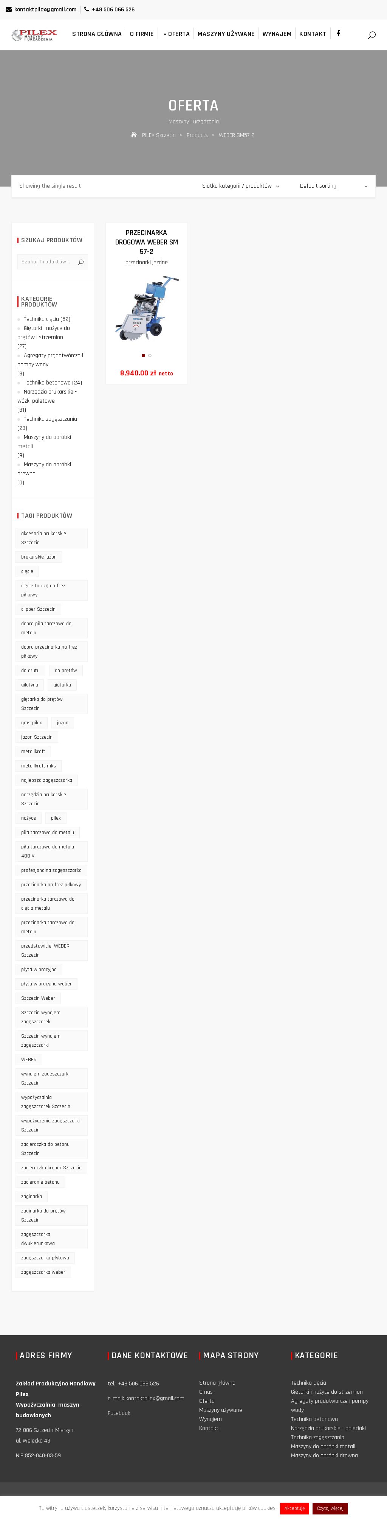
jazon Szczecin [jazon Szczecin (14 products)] (37, 737)
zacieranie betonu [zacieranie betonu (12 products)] (40, 1182)
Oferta (176, 34)
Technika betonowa (47, 383)
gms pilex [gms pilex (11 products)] (31, 722)
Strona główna (97, 34)
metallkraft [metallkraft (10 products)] (33, 751)
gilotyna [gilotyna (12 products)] (29, 685)
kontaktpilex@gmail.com (41, 10)
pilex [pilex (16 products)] (56, 818)
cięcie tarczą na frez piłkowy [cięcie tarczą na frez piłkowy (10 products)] (43, 590)
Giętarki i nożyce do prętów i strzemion (43, 332)
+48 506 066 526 (109, 10)
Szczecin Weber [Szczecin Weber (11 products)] (38, 998)
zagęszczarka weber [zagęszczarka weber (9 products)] (43, 1272)
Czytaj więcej (330, 1508)
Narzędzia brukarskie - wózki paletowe (47, 396)
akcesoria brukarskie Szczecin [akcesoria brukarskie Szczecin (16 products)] (43, 538)
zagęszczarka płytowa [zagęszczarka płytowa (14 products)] (45, 1257)
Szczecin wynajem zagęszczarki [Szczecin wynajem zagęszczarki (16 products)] (40, 1041)
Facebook (119, 1413)
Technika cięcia (41, 319)
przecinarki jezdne (146, 262)
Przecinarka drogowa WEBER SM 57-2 (146, 242)
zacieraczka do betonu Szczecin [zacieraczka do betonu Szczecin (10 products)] (45, 1149)
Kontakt (313, 34)
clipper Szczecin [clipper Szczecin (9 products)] (38, 609)
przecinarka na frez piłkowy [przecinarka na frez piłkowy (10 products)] (51, 884)
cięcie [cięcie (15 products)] (27, 571)
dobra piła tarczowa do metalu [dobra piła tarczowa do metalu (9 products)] (46, 628)
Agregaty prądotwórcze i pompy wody (50, 360)
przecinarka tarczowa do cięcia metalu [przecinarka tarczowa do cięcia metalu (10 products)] (47, 904)
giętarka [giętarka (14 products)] (62, 685)
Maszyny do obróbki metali (44, 441)
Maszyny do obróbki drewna (44, 469)
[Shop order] (334, 186)
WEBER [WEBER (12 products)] (29, 1059)
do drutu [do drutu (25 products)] (30, 670)
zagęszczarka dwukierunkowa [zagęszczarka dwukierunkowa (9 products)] (38, 1239)
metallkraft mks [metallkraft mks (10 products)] (38, 766)
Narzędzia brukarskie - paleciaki (328, 1428)
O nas (206, 1392)
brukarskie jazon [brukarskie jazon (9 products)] (39, 557)
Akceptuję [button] (295, 1508)
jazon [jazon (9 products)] (62, 722)
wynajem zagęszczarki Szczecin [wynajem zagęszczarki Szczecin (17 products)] (45, 1078)
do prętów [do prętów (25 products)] (66, 670)
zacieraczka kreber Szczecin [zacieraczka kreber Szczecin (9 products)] (51, 1167)
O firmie (142, 34)
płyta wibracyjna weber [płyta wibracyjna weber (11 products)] (46, 984)
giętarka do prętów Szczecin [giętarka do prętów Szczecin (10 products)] (42, 704)
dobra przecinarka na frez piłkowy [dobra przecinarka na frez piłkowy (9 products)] (49, 652)
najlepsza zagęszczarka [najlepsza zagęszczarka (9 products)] (46, 780)
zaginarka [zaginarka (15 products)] (31, 1196)
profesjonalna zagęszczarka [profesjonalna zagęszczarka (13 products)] (51, 870)
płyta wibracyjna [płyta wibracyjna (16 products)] (39, 969)
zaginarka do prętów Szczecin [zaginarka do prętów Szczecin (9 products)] (43, 1215)
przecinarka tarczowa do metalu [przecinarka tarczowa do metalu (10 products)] (47, 927)
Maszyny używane (226, 34)
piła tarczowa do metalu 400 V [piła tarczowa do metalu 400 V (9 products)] (47, 851)
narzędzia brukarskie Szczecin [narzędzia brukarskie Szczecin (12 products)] (43, 799)
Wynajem (277, 34)
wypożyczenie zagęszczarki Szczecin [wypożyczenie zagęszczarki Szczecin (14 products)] (50, 1125)
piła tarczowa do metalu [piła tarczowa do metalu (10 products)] (47, 832)
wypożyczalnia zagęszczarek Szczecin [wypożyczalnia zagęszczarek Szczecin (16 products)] (45, 1102)
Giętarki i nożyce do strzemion (327, 1392)
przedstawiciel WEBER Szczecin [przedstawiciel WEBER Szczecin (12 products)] (45, 951)
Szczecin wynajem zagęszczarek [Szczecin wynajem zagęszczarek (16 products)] (40, 1017)
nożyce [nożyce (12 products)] (28, 818)
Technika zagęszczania (50, 419)
